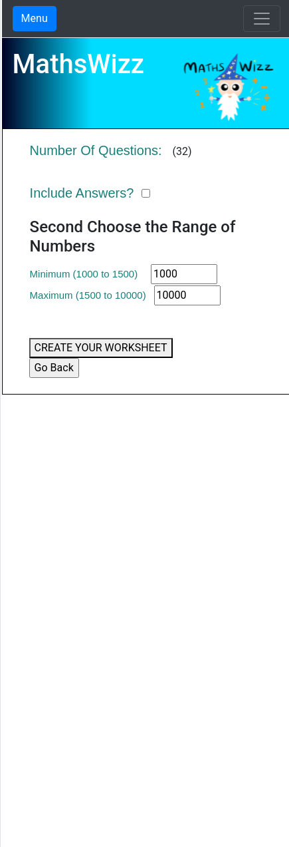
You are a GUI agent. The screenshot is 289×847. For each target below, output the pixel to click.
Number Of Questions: (96, 150)
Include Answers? (82, 193)
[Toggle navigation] (261, 18)
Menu (34, 18)
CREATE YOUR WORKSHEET (101, 347)
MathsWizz (78, 64)
